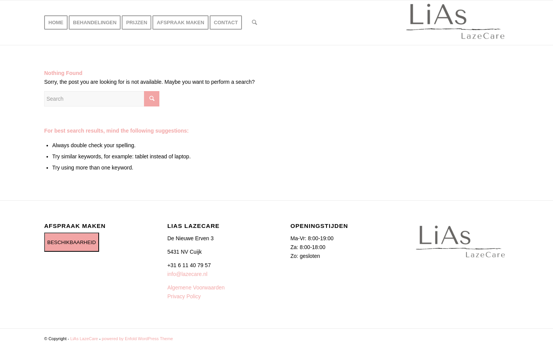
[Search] (254, 22)
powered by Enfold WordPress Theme (137, 338)
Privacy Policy (184, 296)
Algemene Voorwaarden (196, 287)
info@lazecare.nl (187, 274)
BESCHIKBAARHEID (71, 242)
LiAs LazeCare (84, 338)
